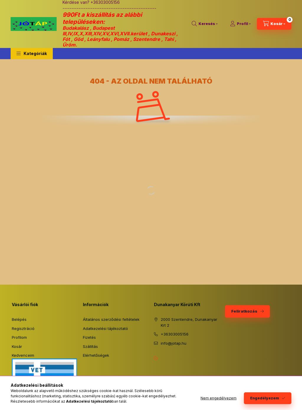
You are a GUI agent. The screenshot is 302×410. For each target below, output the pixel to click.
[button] (32, 53)
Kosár (17, 346)
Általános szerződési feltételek (111, 319)
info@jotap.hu (173, 343)
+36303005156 (174, 334)
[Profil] (240, 24)
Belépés (19, 319)
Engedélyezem (264, 398)
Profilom (19, 337)
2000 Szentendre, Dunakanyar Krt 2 (189, 322)
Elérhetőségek (96, 355)
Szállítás (90, 346)
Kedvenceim (23, 355)
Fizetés (89, 337)
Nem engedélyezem (219, 398)
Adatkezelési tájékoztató (105, 328)
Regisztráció (23, 328)
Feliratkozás (244, 311)
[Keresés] (205, 24)
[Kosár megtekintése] (274, 24)
